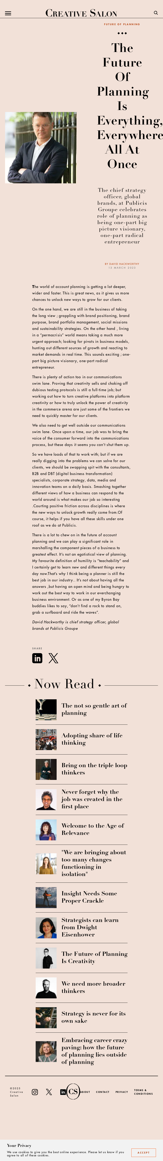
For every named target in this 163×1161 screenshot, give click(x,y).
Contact (103, 1092)
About (85, 1092)
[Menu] (8, 13)
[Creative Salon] (81, 13)
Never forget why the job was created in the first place (92, 799)
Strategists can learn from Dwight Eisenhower (90, 928)
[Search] (156, 13)
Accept (144, 1153)
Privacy (122, 1092)
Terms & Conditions (143, 1092)
